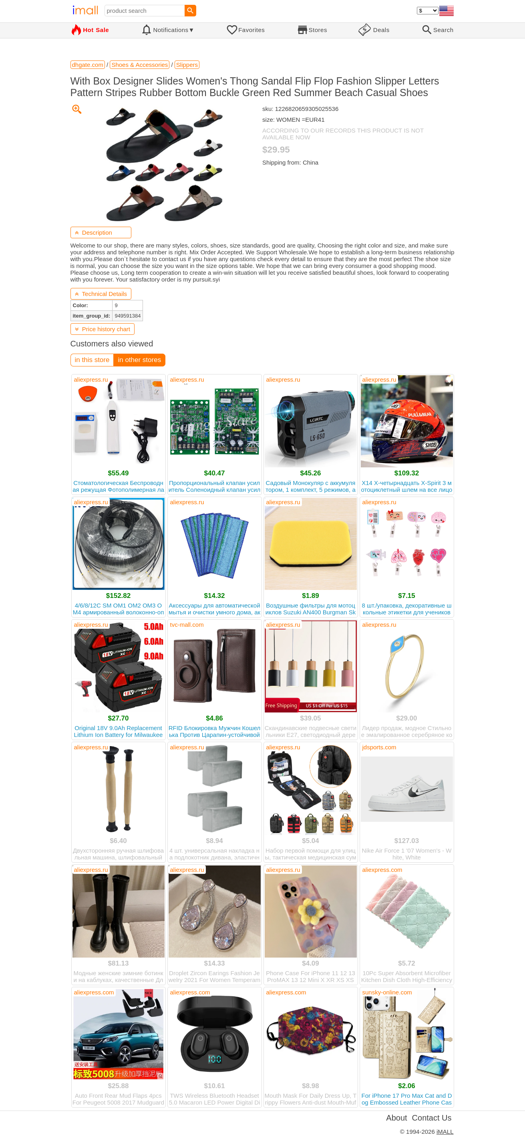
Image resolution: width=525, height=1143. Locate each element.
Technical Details (101, 293)
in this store (92, 360)
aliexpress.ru (91, 379)
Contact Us (432, 1117)
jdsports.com (379, 747)
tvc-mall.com (187, 624)
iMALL (445, 1131)
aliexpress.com (382, 869)
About (396, 1117)
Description (93, 232)
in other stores (139, 360)
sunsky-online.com (387, 992)
